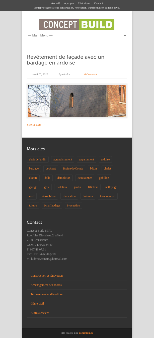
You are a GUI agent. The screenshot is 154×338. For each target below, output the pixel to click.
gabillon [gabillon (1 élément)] (104, 178)
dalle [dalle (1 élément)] (47, 178)
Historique (84, 3)
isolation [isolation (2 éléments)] (61, 187)
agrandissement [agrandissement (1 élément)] (62, 159)
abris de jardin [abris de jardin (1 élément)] (37, 159)
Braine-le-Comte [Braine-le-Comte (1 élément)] (73, 168)
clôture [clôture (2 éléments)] (33, 178)
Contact (98, 3)
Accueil (55, 3)
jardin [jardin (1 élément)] (77, 187)
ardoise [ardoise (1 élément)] (105, 159)
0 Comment (90, 74)
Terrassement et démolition (47, 294)
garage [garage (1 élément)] (33, 187)
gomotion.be (86, 332)
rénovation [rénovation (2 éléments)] (69, 196)
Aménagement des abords (46, 285)
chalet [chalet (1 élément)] (107, 168)
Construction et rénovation (47, 275)
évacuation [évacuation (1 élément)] (73, 205)
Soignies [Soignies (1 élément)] (88, 196)
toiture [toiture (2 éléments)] (33, 205)
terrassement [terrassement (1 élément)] (107, 196)
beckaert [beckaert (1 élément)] (51, 168)
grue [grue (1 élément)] (46, 187)
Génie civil (37, 303)
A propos (69, 3)
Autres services (40, 313)
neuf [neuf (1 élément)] (31, 196)
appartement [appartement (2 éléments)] (86, 159)
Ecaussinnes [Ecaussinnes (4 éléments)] (85, 178)
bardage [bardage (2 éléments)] (34, 168)
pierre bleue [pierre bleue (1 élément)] (48, 196)
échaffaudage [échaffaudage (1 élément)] (52, 205)
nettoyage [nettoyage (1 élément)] (111, 187)
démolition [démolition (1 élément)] (63, 178)
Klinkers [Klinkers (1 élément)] (93, 187)
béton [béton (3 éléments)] (93, 168)
